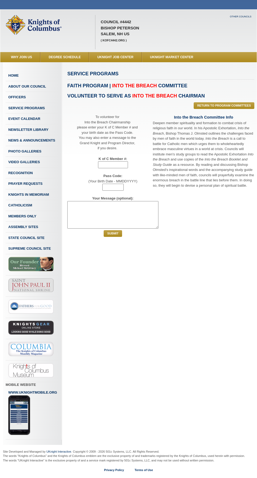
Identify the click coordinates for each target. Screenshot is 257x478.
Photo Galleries (24, 151)
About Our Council (27, 86)
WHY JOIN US (21, 57)
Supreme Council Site (29, 248)
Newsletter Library (28, 130)
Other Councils (240, 16)
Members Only (22, 216)
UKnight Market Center (171, 57)
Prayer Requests (25, 184)
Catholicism (20, 205)
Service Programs (26, 108)
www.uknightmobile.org (32, 412)
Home (13, 75)
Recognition (20, 173)
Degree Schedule (65, 57)
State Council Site (26, 238)
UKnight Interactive (58, 451)
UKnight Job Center (115, 57)
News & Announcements (31, 140)
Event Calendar (24, 119)
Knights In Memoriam (28, 195)
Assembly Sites (23, 227)
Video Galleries (24, 162)
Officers (17, 97)
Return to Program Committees (224, 105)
